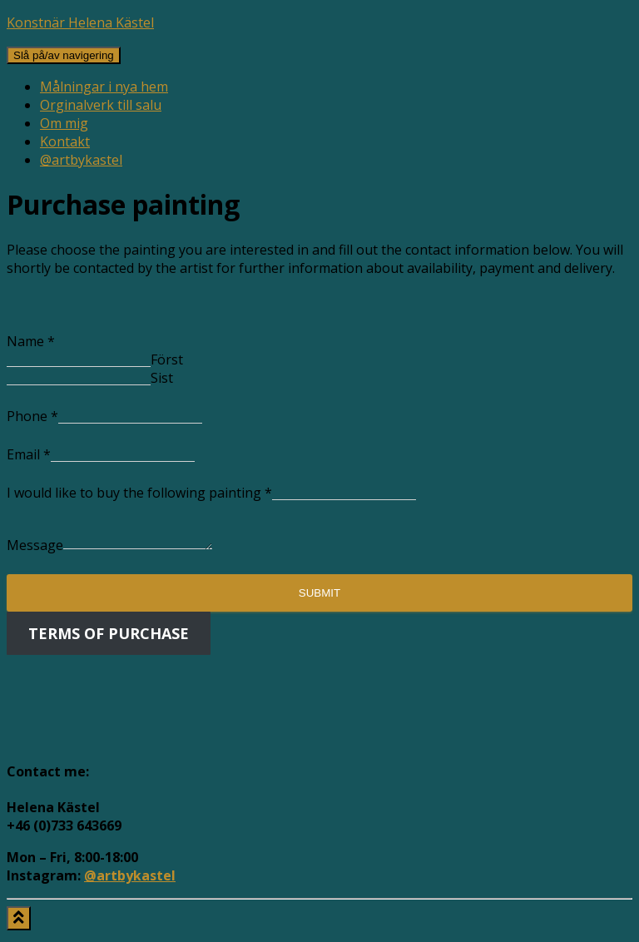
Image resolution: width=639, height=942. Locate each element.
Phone (32, 416)
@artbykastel (81, 160)
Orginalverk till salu (100, 105)
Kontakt (65, 141)
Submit (319, 598)
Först (167, 359)
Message (35, 550)
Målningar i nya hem (104, 86)
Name (31, 341)
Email (29, 454)
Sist (162, 378)
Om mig (64, 123)
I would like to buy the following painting (139, 492)
